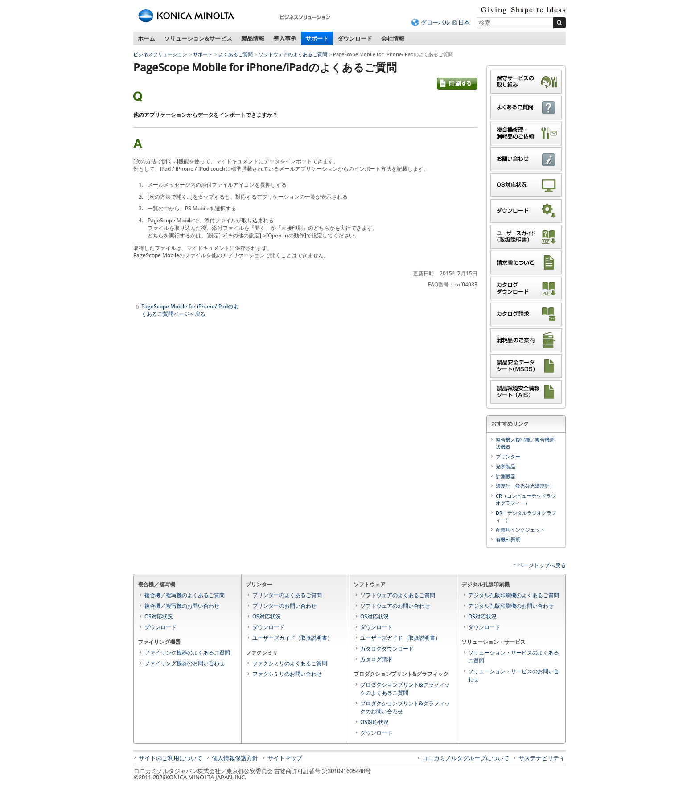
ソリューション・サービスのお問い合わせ (513, 675)
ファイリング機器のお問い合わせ (184, 663)
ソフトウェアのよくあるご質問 (293, 54)
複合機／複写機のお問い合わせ (181, 606)
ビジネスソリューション (160, 54)
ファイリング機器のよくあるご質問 (187, 652)
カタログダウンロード (387, 648)
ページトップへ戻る (542, 565)
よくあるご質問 (235, 54)
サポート (317, 38)
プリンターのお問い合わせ (284, 606)
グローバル (435, 22)
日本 (464, 22)
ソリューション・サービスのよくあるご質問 (513, 656)
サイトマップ (284, 758)
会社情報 (392, 38)
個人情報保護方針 (235, 758)
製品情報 (252, 38)
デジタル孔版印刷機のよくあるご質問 (513, 595)
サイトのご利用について (170, 758)
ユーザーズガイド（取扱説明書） (292, 638)
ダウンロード (354, 38)
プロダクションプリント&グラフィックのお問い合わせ (405, 707)
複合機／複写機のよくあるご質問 (184, 595)
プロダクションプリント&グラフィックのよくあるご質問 (405, 688)
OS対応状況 (158, 616)
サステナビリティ (541, 758)
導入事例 (284, 38)
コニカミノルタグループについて (465, 758)
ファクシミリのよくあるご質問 (289, 663)
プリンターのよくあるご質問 (287, 595)
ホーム (146, 38)
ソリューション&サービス (198, 38)
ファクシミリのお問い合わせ (287, 674)
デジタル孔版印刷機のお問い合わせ (511, 606)
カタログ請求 (376, 659)
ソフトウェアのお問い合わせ (395, 606)
